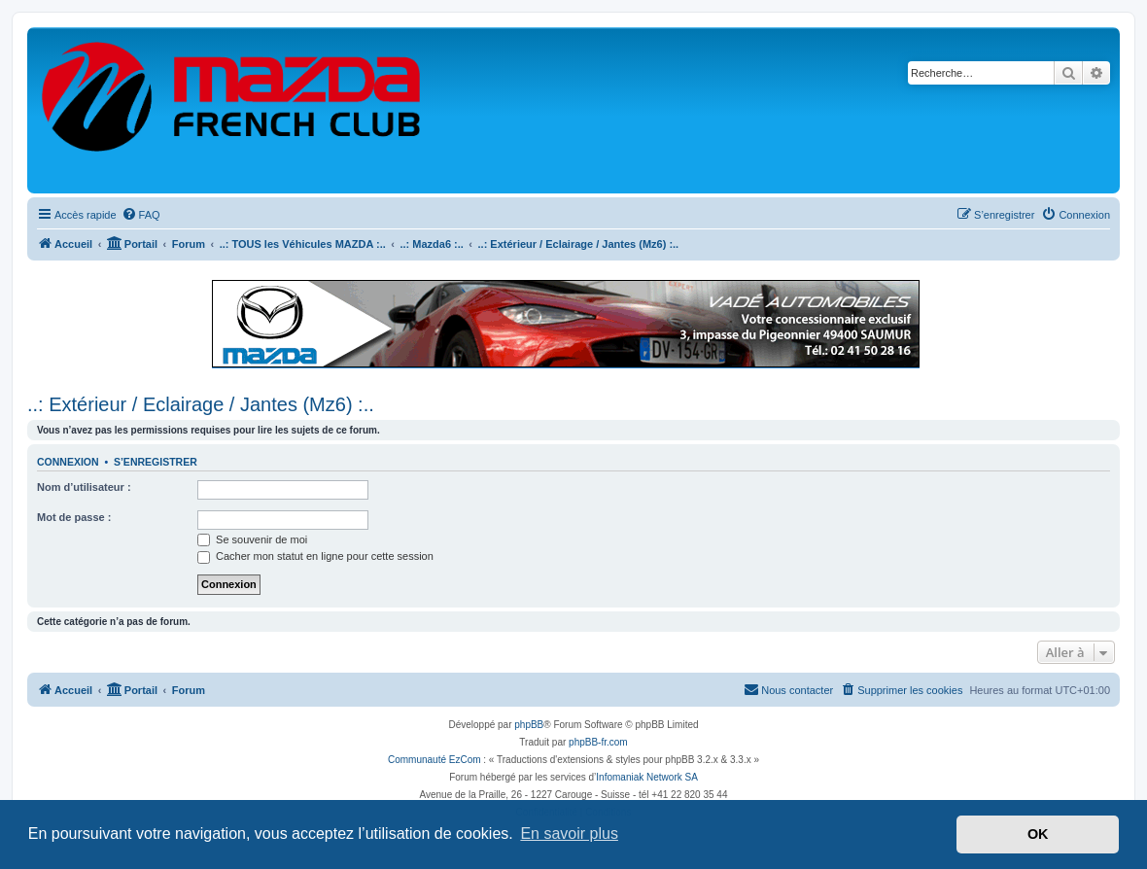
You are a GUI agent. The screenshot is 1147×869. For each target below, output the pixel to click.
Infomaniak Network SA (647, 777)
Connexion (68, 462)
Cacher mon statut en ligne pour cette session (315, 556)
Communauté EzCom (434, 759)
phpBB (528, 724)
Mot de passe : (74, 517)
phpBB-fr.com (598, 742)
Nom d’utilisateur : (84, 487)
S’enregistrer (155, 462)
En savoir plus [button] (569, 833)
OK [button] (1038, 834)
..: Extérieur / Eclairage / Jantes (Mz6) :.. (200, 404)
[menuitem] (141, 214)
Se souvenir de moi (252, 539)
